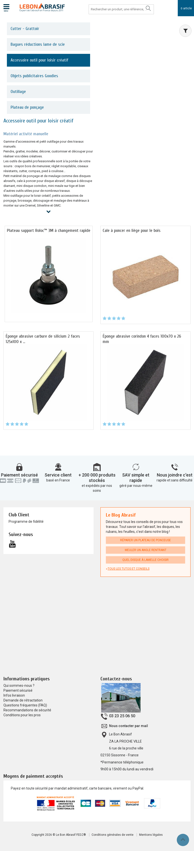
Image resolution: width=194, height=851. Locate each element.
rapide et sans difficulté (175, 480)
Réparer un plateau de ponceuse (145, 540)
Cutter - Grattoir (25, 28)
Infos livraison (14, 696)
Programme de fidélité (26, 522)
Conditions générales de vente (112, 834)
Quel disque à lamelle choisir (145, 560)
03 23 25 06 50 (122, 716)
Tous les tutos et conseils (128, 569)
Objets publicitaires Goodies (34, 75)
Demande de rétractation (23, 700)
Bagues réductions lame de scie (38, 44)
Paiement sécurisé (19, 475)
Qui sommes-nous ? (18, 686)
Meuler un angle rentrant (145, 550)
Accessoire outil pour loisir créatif (39, 60)
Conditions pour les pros (22, 715)
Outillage (18, 91)
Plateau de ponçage (27, 107)
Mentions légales (151, 834)
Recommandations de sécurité (27, 710)
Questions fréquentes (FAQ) (25, 705)
